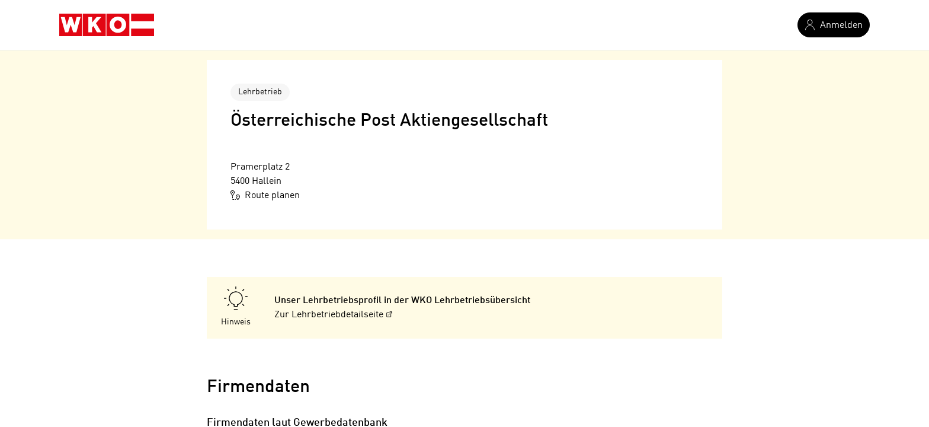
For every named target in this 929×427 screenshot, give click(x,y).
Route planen (265, 195)
